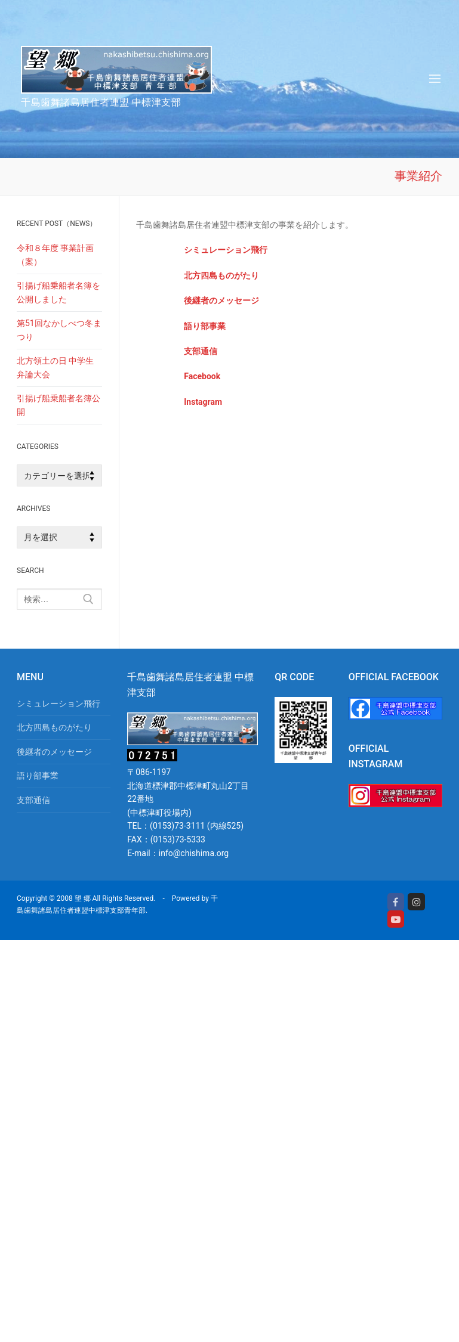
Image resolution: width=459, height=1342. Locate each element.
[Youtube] (396, 919)
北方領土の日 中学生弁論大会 (55, 367)
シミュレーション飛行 (225, 250)
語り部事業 (37, 775)
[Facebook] (396, 901)
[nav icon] (434, 78)
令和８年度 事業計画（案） (55, 254)
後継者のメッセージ (54, 752)
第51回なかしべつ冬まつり (59, 330)
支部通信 (33, 800)
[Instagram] (416, 901)
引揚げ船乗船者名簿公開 (58, 405)
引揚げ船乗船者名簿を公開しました (58, 292)
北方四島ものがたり (54, 727)
